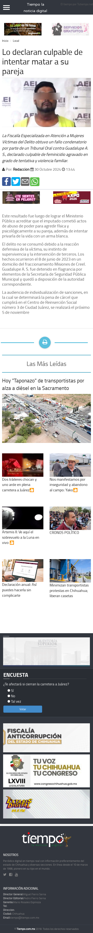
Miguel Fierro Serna (24, 894)
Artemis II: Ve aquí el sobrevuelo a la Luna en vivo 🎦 (22, 530)
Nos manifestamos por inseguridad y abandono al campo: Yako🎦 (70, 477)
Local (16, 41)
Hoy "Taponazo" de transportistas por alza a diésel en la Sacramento (43, 384)
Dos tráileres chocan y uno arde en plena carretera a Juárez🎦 (22, 477)
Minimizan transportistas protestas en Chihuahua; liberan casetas (70, 583)
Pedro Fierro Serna (24, 898)
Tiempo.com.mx (26, 929)
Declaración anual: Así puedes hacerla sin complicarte (22, 582)
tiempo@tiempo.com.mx (21, 917)
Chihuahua (13, 913)
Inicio (5, 41)
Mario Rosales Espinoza (22, 902)
